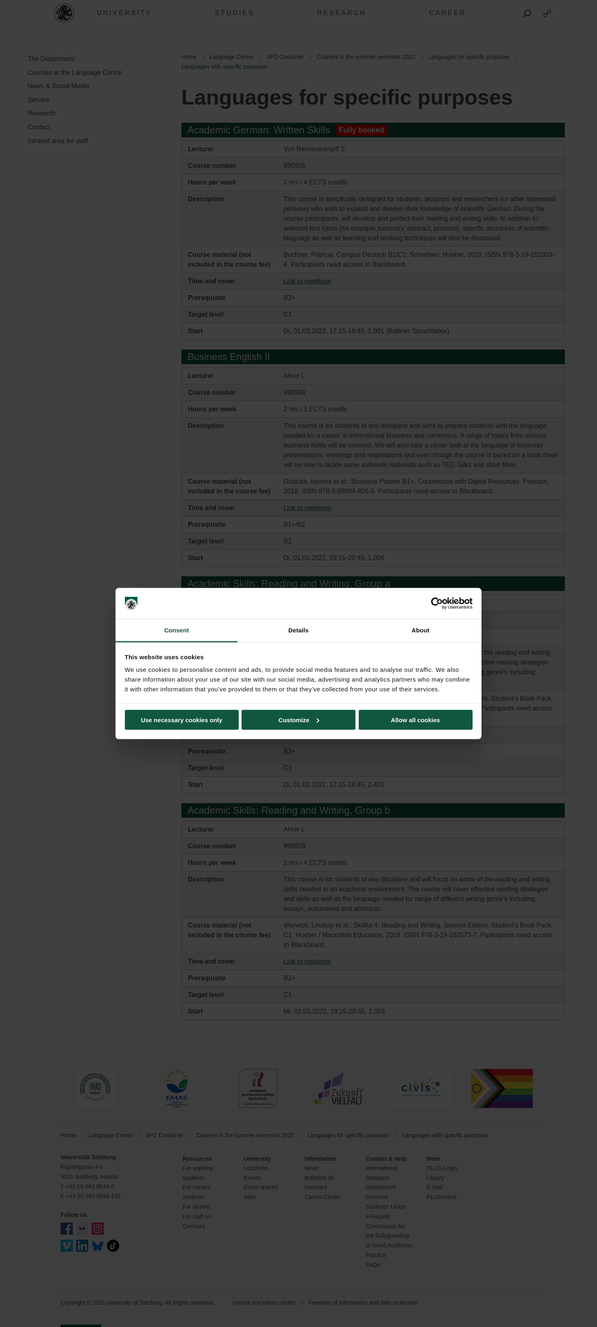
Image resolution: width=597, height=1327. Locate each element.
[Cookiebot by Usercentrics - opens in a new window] (437, 603)
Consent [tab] (176, 630)
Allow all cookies (415, 719)
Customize (299, 719)
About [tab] (420, 630)
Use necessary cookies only (181, 719)
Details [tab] (298, 630)
